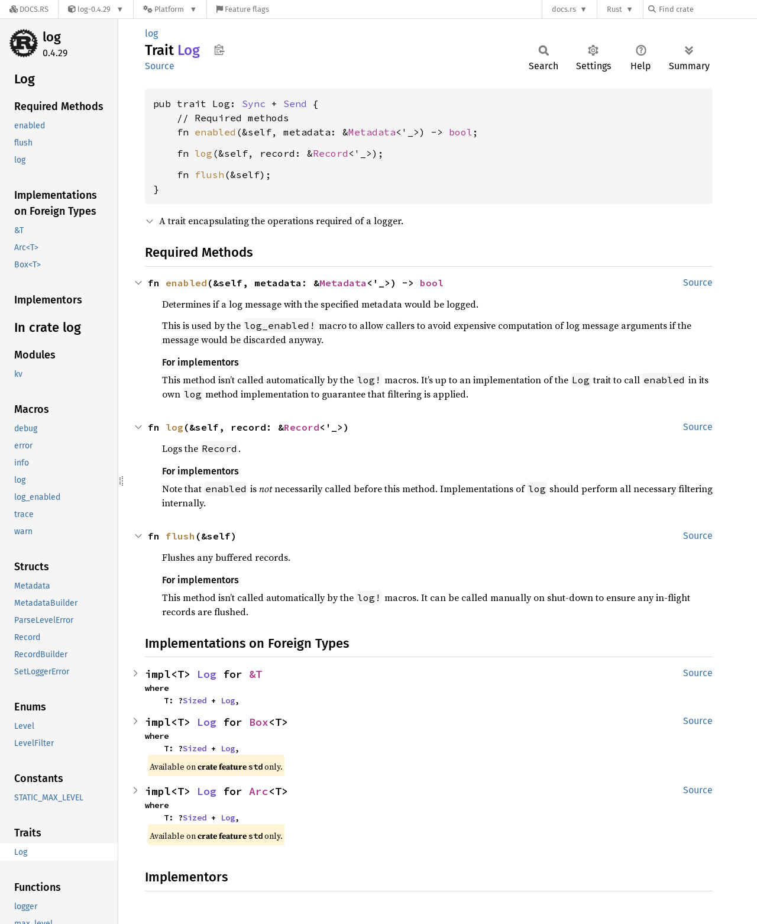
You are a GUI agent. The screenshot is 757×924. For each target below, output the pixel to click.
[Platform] (170, 9)
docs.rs (564, 9)
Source (159, 66)
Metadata (372, 132)
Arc (258, 791)
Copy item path (219, 50)
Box (258, 722)
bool (461, 132)
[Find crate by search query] (707, 9)
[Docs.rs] (29, 9)
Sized (194, 700)
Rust (614, 9)
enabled (215, 132)
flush (209, 174)
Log (206, 674)
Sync (254, 103)
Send (295, 103)
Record (330, 153)
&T (255, 674)
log (52, 37)
